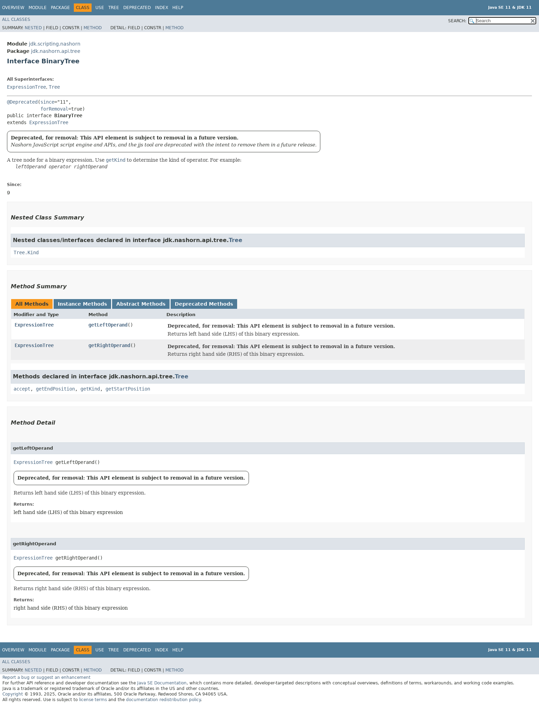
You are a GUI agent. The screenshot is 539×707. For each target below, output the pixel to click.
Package (60, 7)
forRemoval (54, 109)
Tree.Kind (26, 252)
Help (177, 7)
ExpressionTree (26, 87)
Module (38, 7)
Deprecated (137, 7)
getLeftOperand (107, 325)
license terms (93, 699)
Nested (33, 27)
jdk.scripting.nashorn (54, 44)
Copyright (12, 694)
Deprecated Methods (204, 304)
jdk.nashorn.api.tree (55, 51)
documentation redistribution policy (163, 699)
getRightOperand (109, 345)
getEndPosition (55, 389)
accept (22, 389)
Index (161, 7)
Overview (13, 7)
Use (99, 7)
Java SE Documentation (162, 683)
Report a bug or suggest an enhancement (46, 677)
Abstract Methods (140, 304)
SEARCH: (457, 20)
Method (93, 27)
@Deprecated (22, 102)
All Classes (16, 19)
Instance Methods (82, 304)
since (47, 102)
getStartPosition (128, 389)
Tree (113, 7)
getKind (90, 389)
